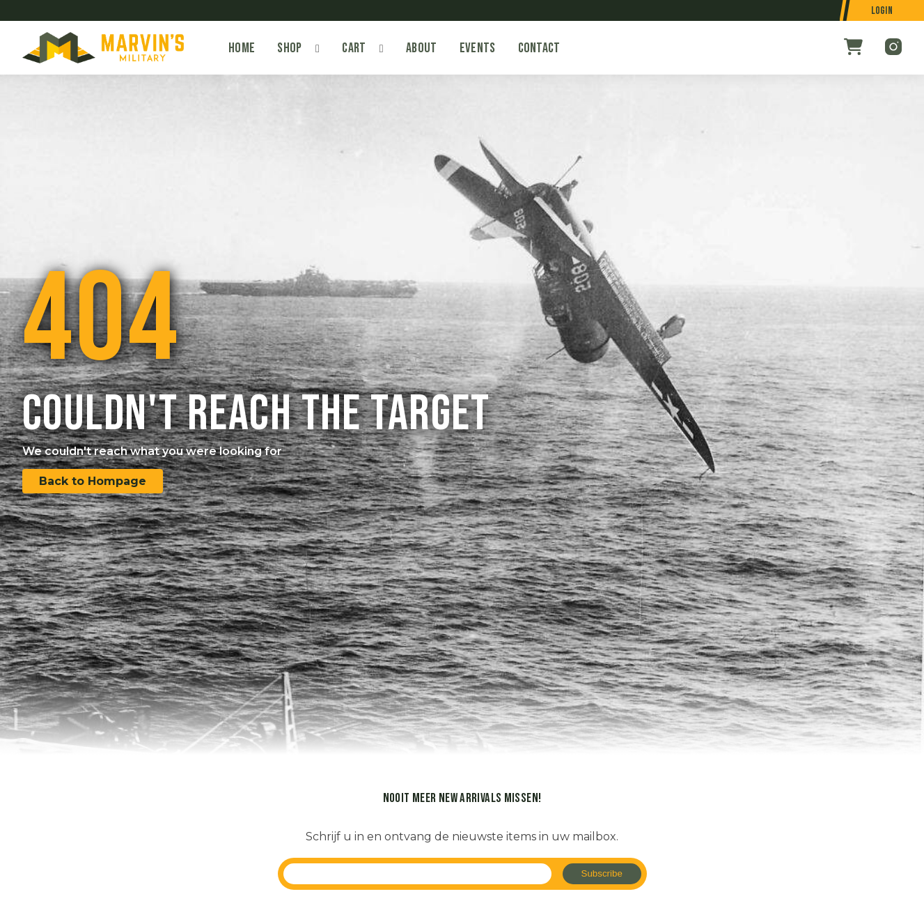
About (421, 48)
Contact (539, 48)
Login (882, 10)
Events (478, 48)
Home (241, 48)
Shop (289, 48)
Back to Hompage (92, 481)
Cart (354, 48)
